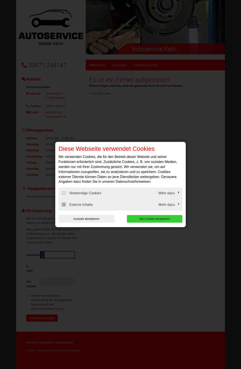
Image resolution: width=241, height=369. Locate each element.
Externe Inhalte (77, 204)
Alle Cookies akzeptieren (154, 218)
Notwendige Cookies (81, 193)
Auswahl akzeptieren (86, 218)
